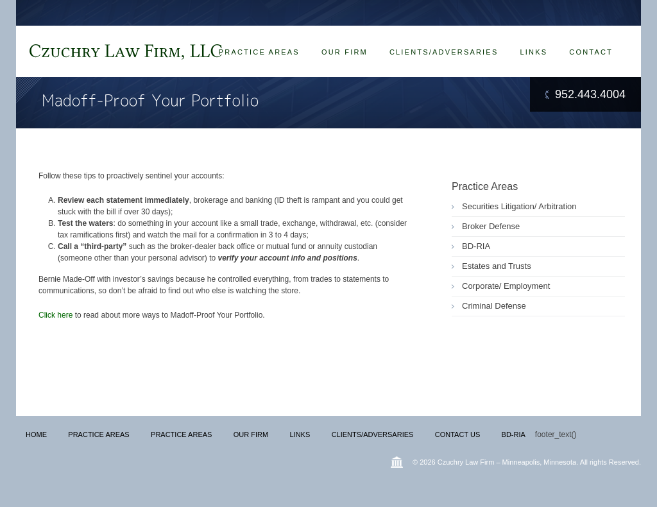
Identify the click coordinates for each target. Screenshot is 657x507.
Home (36, 434)
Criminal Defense (494, 306)
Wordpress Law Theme (397, 462)
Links (533, 52)
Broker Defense (491, 226)
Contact (591, 52)
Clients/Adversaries (444, 52)
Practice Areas (259, 52)
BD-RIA (476, 246)
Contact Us (458, 434)
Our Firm (344, 52)
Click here (56, 315)
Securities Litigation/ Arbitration (519, 206)
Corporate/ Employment (506, 286)
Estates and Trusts (496, 266)
